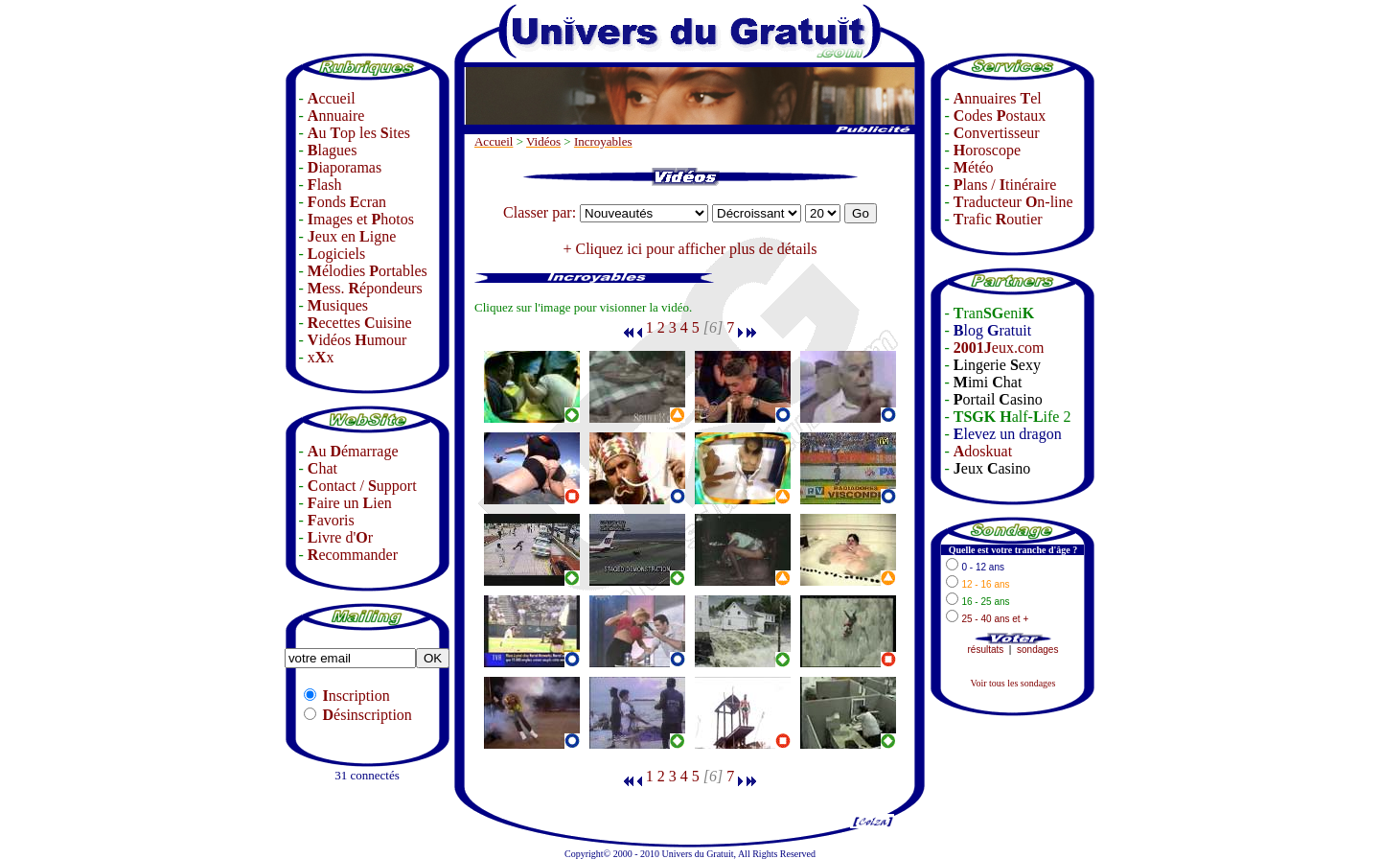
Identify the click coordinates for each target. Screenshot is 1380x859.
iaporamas (344, 167)
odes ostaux (1000, 115)
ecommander (353, 554)
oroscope (987, 150)
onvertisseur (997, 133)
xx (321, 357)
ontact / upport (362, 485)
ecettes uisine (360, 322)
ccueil (332, 98)
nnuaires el (998, 98)
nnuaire (336, 115)
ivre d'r (340, 537)
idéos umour (357, 340)
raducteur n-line (1013, 202)
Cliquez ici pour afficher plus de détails (695, 249)
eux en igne (352, 236)
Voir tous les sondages (1012, 683)
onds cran (347, 202)
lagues (332, 150)
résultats (986, 649)
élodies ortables (367, 271)
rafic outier (998, 219)
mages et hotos (361, 219)
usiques (338, 305)
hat (322, 468)
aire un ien (350, 503)
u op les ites (359, 133)
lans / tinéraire (1005, 184)
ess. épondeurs (365, 288)
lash (325, 184)
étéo (974, 167)
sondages (1037, 649)
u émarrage (353, 451)
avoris (331, 520)
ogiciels (336, 253)
